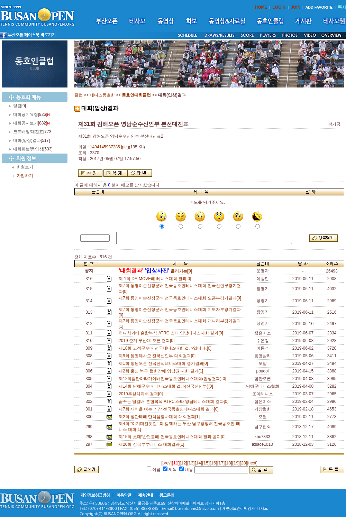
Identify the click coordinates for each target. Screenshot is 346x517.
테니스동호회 (102, 95)
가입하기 (25, 175)
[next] (252, 463)
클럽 (78, 95)
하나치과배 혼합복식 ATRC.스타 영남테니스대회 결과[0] (172, 333)
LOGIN (278, 7)
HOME (261, 7)
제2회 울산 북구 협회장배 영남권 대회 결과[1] (162, 371)
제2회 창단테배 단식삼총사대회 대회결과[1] (160, 416)
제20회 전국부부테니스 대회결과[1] (152, 444)
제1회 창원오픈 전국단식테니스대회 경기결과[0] (164, 363)
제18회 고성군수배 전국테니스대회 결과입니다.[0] (166, 348)
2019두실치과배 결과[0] (142, 393)
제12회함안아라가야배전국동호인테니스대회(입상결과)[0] (173, 378)
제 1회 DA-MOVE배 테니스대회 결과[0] (156, 278)
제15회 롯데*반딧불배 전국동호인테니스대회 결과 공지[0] (173, 436)
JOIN (295, 7)
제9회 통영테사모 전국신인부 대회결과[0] (158, 355)
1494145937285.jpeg (109, 147)
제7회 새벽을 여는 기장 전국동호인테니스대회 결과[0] (170, 409)
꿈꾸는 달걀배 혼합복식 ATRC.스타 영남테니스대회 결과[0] (175, 401)
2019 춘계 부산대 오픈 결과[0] (148, 340)
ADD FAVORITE (319, 7)
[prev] (166, 463)
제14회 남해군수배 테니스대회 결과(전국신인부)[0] (167, 386)
